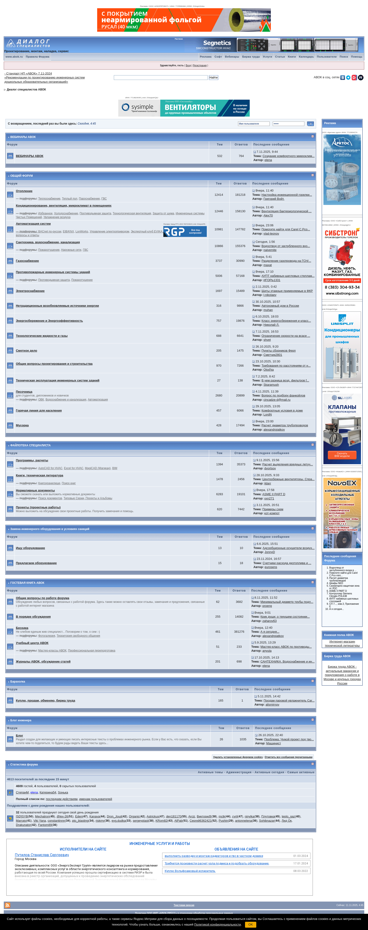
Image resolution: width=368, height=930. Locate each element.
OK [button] (251, 924)
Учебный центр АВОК (32, 643)
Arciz (191, 816)
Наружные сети (71, 249)
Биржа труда (251, 56)
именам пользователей (95, 799)
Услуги (267, 56)
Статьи (280, 56)
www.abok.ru (14, 56)
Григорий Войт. (274, 198)
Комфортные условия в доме (282, 410)
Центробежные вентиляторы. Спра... (288, 479)
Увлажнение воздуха (56, 217)
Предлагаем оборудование (36, 563)
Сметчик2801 (273, 355)
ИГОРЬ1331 (272, 280)
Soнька (63, 792)
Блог (19, 735)
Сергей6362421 (200, 820)
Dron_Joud (114, 816)
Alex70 (268, 215)
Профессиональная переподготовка (91, 650)
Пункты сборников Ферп (278, 350)
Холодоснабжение (66, 213)
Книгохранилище (49, 483)
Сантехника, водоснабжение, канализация (48, 242)
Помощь (356, 56)
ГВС (104, 198)
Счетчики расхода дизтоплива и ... (287, 563)
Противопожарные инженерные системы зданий (53, 272)
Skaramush (271, 384)
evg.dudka (118, 820)
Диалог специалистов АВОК (26, 89)
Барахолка (17, 681)
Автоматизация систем (33, 223)
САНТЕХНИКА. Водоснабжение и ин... (288, 661)
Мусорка (22, 425)
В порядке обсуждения (33, 616)
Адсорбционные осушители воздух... (288, 548)
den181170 (173, 816)
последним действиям (62, 799)
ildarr (267, 483)
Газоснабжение (27, 261)
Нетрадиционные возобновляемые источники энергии (57, 305)
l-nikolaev (270, 295)
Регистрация (200, 65)
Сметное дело (26, 350)
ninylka (249, 816)
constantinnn (56, 820)
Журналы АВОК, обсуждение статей (43, 661)
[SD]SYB (22, 816)
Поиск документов (50, 498)
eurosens (270, 567)
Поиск (344, 56)
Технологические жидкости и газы (42, 335)
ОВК (41, 399)
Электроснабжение (30, 291)
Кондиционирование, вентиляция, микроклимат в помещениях (63, 205)
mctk (221, 816)
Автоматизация (98, 399)
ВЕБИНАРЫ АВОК (23, 137)
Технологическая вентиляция (132, 213)
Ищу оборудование (30, 548)
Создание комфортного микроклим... (289, 156)
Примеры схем (272, 509)
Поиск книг (69, 483)
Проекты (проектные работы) (38, 507)
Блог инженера (20, 720)
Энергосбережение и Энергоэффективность (49, 320)
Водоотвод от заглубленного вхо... (285, 246)
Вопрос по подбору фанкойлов (283, 395)
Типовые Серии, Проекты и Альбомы (88, 498)
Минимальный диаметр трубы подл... (287, 602)
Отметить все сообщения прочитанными (289, 757)
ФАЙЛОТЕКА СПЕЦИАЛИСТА (30, 445)
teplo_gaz (288, 816)
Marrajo (21, 820)
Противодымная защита (95, 213)
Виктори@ (204, 816)
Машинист (273, 743)
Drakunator (23, 825)
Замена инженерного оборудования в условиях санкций (49, 529)
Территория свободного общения (78, 635)
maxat (268, 265)
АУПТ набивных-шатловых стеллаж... (287, 276)
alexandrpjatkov (274, 429)
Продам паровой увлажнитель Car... (289, 700)
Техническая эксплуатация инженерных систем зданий (58, 380)
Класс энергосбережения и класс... (286, 320)
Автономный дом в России (280, 305)
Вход (188, 65)
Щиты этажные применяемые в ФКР (287, 291)
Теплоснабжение (49, 198)
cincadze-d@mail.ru (277, 399)
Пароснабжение (89, 198)
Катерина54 (48, 792)
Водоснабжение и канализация (66, 399)
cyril (235, 816)
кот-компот (272, 513)
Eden (78, 816)
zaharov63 (269, 621)
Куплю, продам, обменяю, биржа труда (45, 700)
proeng (267, 606)
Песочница (24, 391)
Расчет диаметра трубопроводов (284, 425)
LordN (268, 414)
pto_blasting (80, 820)
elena (268, 160)
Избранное (45, 213)
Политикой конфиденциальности (217, 924)
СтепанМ (22, 792)
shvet (267, 339)
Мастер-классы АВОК (52, 650)
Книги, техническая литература (39, 475)
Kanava (94, 816)
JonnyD (269, 552)
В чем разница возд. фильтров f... (285, 380)
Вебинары (232, 56)
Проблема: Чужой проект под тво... (289, 739)
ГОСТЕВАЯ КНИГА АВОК (27, 583)
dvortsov (270, 468)
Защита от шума (163, 213)
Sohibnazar (267, 820)
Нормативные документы (35, 490)
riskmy (100, 820)
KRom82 (162, 820)
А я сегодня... (270, 631)
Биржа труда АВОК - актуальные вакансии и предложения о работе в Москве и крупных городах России (342, 675)
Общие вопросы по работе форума (42, 598)
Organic (134, 816)
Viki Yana (39, 820)
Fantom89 (45, 825)
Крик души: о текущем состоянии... (285, 616)
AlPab (178, 820)
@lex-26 (62, 816)
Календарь (306, 56)
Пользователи (327, 56)
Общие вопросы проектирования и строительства (54, 363)
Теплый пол (69, 198)
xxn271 (269, 498)
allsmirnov (272, 704)
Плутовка (268, 816)
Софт (218, 56)
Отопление (24, 191)
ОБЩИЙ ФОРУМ (21, 175)
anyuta (267, 650)
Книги (292, 56)
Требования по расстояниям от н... (285, 365)
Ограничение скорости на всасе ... (285, 335)
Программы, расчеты (32, 460)
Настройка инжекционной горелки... (286, 194)
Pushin (223, 820)
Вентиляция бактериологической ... (286, 211)
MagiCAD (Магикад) (98, 468)
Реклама (206, 56)
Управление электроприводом (109, 231)
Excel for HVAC (73, 468)
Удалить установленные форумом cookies (238, 757)
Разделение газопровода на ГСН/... (286, 261)
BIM (114, 468)
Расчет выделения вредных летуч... (287, 464)
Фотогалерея (46, 635)
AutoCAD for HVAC (50, 468)
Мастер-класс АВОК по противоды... (286, 646)
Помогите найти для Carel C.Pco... (285, 229)
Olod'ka (269, 369)
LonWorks (82, 231)
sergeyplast (140, 820)
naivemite (270, 250)
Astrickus (153, 816)
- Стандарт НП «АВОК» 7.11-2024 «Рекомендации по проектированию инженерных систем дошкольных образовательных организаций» (44, 77)
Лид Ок (287, 820)
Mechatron (42, 816)
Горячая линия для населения (39, 410)
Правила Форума (37, 56)
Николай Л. (271, 324)
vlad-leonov (271, 233)
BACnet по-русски (49, 231)
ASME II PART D (273, 494)
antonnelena (243, 820)
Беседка (22, 628)
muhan (268, 310)
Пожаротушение (49, 249)
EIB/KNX (68, 231)
